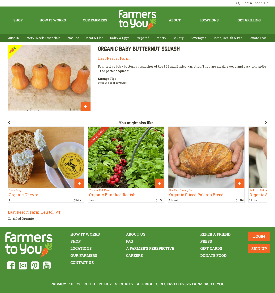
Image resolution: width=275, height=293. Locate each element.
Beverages (198, 38)
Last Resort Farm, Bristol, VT (34, 212)
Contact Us (82, 262)
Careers (134, 255)
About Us (135, 234)
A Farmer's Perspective (150, 248)
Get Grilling (249, 20)
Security (124, 284)
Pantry (161, 38)
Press (206, 241)
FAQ (129, 241)
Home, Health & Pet (227, 38)
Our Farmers (95, 20)
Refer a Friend (215, 234)
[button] (63, 123)
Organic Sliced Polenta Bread (196, 194)
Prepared (142, 38)
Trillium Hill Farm (99, 190)
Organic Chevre (23, 194)
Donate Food (257, 38)
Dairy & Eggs (119, 38)
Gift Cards (211, 248)
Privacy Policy (65, 284)
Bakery (178, 38)
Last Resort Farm (114, 58)
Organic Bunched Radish (112, 194)
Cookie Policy (98, 284)
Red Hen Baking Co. (180, 190)
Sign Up (262, 3)
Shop (18, 20)
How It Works (53, 20)
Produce (73, 38)
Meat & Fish (94, 38)
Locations (209, 20)
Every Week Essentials (42, 38)
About (175, 20)
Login (247, 3)
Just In (13, 38)
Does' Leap (15, 190)
